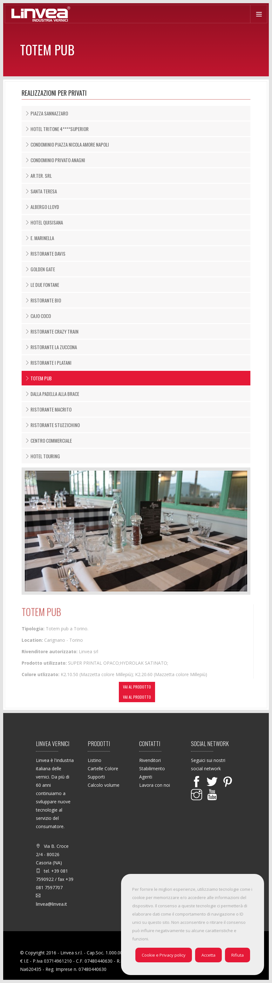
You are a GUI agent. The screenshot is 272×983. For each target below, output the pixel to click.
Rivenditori (150, 760)
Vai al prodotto (137, 686)
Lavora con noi (154, 785)
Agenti (145, 777)
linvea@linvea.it (51, 904)
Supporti (96, 777)
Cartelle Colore (103, 768)
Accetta (208, 955)
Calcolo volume (103, 785)
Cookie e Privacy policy (164, 955)
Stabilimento (152, 768)
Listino (94, 760)
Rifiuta (237, 955)
